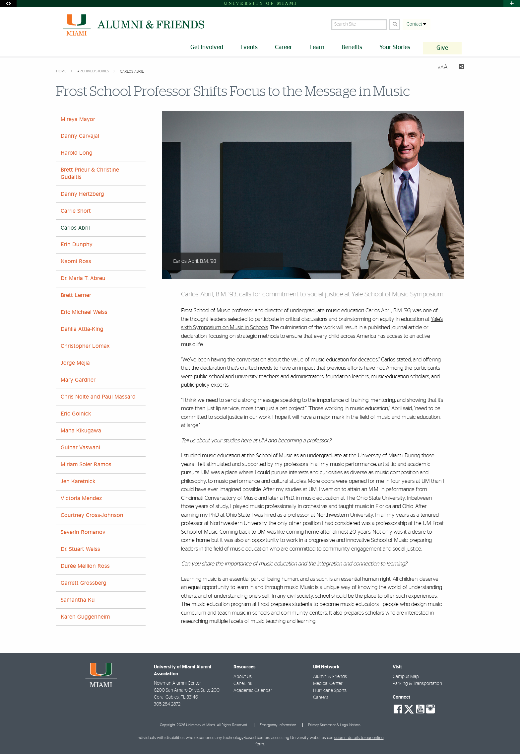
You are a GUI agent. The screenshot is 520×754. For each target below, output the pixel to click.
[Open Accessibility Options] (8, 3)
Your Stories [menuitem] (394, 47)
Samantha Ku (78, 600)
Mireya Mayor (78, 119)
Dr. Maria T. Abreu (83, 278)
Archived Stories (93, 71)
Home (61, 71)
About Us (242, 676)
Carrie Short (76, 211)
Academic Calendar (252, 690)
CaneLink (242, 683)
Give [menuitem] (442, 48)
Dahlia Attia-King (82, 329)
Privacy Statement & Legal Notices (334, 725)
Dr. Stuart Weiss (80, 549)
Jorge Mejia (75, 363)
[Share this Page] (458, 67)
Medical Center (328, 683)
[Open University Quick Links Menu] (511, 3)
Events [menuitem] (249, 47)
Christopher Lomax (85, 346)
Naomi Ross (76, 261)
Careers (320, 697)
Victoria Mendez (81, 498)
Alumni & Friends (330, 676)
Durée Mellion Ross (85, 566)
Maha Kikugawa (81, 430)
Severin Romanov (83, 532)
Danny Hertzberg (82, 194)
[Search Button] (394, 24)
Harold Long (77, 153)
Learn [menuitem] (316, 47)
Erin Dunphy (77, 244)
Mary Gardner (78, 380)
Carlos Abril (132, 71)
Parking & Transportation (417, 683)
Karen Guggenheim (85, 617)
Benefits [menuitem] (352, 47)
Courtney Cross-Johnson (92, 515)
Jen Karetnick (78, 481)
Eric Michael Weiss (84, 312)
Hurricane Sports (330, 690)
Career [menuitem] (283, 47)
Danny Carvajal (80, 136)
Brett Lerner (76, 295)
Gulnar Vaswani (80, 447)
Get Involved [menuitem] (206, 47)
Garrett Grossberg (83, 583)
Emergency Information (278, 725)
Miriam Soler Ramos (86, 464)
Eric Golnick (76, 413)
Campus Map (406, 676)
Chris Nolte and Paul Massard (98, 397)
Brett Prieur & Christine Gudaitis (90, 173)
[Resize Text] (443, 67)
